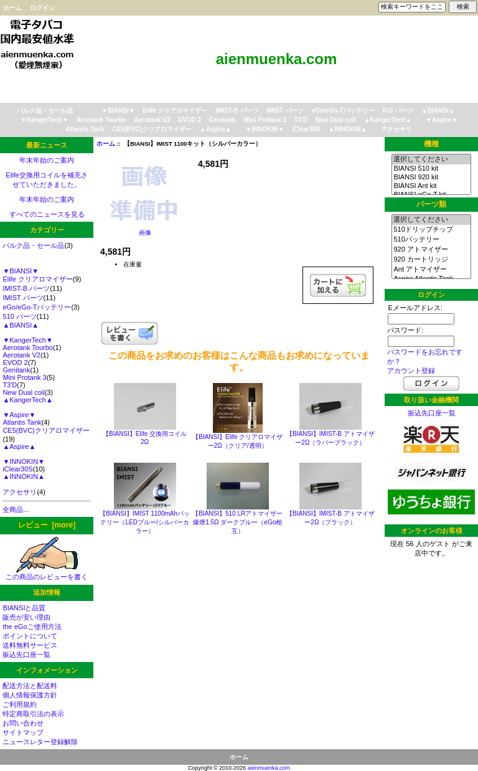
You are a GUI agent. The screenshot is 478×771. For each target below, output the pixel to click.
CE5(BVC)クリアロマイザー (152, 129)
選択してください (431, 159)
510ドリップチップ (431, 230)
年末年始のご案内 (46, 160)
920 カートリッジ (431, 260)
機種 (431, 144)
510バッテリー (431, 240)
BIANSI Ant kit (431, 186)
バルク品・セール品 (45, 110)
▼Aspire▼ (441, 119)
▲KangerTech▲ (387, 119)
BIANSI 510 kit (431, 168)
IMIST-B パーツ (236, 110)
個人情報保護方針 (29, 695)
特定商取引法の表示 (33, 713)
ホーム (12, 7)
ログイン (42, 7)
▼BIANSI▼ (118, 110)
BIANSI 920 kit (431, 177)
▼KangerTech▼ (44, 119)
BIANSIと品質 (23, 608)
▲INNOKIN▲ (347, 129)
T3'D (300, 119)
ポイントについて (29, 636)
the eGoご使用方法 (31, 626)
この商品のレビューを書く (47, 573)
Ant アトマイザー (431, 270)
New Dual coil (336, 119)
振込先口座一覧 (26, 654)
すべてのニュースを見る (47, 214)
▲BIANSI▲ (438, 110)
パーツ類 (431, 204)
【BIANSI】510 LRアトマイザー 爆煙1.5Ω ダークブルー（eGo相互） (237, 522)
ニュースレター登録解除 (40, 741)
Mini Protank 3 (264, 119)
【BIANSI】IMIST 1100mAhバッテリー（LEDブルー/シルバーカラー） (145, 522)
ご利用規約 (19, 704)
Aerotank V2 (152, 119)
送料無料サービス (29, 645)
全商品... (15, 509)
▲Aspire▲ (216, 129)
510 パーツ (398, 110)
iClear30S (306, 129)
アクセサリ (396, 129)
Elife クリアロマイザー (175, 110)
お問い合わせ (23, 723)
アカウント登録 (411, 370)
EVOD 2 (189, 119)
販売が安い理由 (26, 617)
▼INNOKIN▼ (264, 129)
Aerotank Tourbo (101, 119)
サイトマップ (23, 732)
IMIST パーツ (284, 110)
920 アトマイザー (431, 250)
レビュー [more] (46, 525)
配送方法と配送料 (29, 685)
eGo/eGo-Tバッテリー (343, 110)
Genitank (222, 119)
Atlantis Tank (85, 129)
